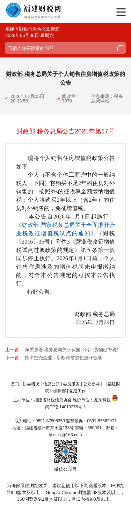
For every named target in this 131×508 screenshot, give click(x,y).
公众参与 (91, 384)
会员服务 (71, 384)
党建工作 (77, 390)
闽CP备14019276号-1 (65, 407)
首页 (15, 384)
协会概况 (31, 384)
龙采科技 (102, 400)
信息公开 (51, 384)
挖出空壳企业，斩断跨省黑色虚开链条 (63, 357)
